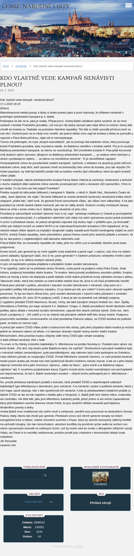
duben (29, 502)
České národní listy (36, 6)
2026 (39, 502)
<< (16, 502)
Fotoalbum (100, 484)
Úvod (6, 66)
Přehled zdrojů (100, 503)
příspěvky (21, 66)
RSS (81, 546)
